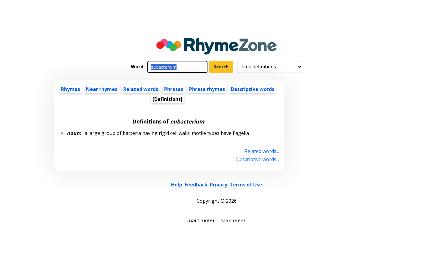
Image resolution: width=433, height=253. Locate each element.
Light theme (200, 220)
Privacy (218, 184)
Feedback (196, 184)
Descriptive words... (257, 159)
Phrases (173, 89)
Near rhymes (101, 89)
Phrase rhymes (207, 89)
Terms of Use (246, 184)
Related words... (261, 151)
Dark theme (233, 220)
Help (176, 184)
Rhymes (70, 89)
